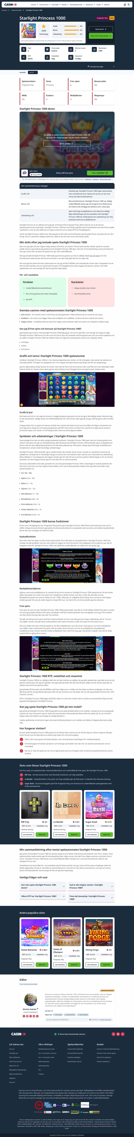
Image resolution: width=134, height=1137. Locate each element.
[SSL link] (39, 1070)
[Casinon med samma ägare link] (106, 1053)
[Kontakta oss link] (13, 1053)
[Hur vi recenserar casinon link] (47, 1053)
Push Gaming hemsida (28, 984)
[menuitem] (34, 5)
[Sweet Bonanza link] (34, 932)
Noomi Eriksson (105, 1020)
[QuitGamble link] (85, 1105)
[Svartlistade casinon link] (75, 1061)
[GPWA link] (75, 1112)
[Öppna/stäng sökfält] (129, 4)
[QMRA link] (66, 1112)
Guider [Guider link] (98, 5)
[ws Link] (34, 1016)
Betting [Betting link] (64, 5)
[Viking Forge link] (99, 932)
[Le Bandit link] (67, 805)
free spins (65, 333)
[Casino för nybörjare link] (104, 1057)
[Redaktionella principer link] (46, 1049)
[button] (124, 4)
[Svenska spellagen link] (74, 1057)
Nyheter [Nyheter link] (107, 5)
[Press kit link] (12, 1082)
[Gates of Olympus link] (67, 932)
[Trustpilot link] (84, 1112)
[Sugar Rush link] (99, 805)
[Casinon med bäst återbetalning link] (108, 1049)
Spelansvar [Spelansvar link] (89, 5)
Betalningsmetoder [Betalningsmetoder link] (76, 5)
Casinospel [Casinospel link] (54, 5)
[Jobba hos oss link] (14, 1066)
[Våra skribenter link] (14, 1057)
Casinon (4, 10)
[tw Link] (30, 1016)
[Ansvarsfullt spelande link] (75, 1049)
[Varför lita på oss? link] (15, 1061)
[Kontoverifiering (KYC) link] (75, 1053)
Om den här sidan (95, 67)
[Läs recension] (27, 834)
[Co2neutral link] (76, 1105)
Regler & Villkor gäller (105, 179)
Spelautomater (16, 10)
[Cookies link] (41, 1074)
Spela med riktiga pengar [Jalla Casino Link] (101, 36)
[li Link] (27, 1016)
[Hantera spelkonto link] (103, 1061)
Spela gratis (100, 29)
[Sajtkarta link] (12, 1078)
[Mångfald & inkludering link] (17, 1070)
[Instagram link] (118, 1034)
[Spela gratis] (67, 143)
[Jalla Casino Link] (31, 173)
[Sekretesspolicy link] (43, 1066)
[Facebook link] (123, 1034)
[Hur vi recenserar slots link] (46, 1057)
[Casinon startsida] (11, 5)
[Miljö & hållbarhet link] (15, 1074)
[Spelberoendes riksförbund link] (94, 1105)
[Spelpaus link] (48, 1112)
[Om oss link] (11, 1049)
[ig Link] (24, 1016)
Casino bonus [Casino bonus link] (43, 5)
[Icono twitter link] (113, 1034)
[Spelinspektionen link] (48, 1105)
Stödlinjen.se (88, 179)
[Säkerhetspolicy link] (43, 1061)
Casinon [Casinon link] (33, 5)
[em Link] (37, 1016)
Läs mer (49, 1011)
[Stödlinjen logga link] (38, 1112)
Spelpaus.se (96, 179)
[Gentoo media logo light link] (57, 1112)
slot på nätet (95, 256)
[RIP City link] (34, 805)
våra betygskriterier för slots (53, 41)
